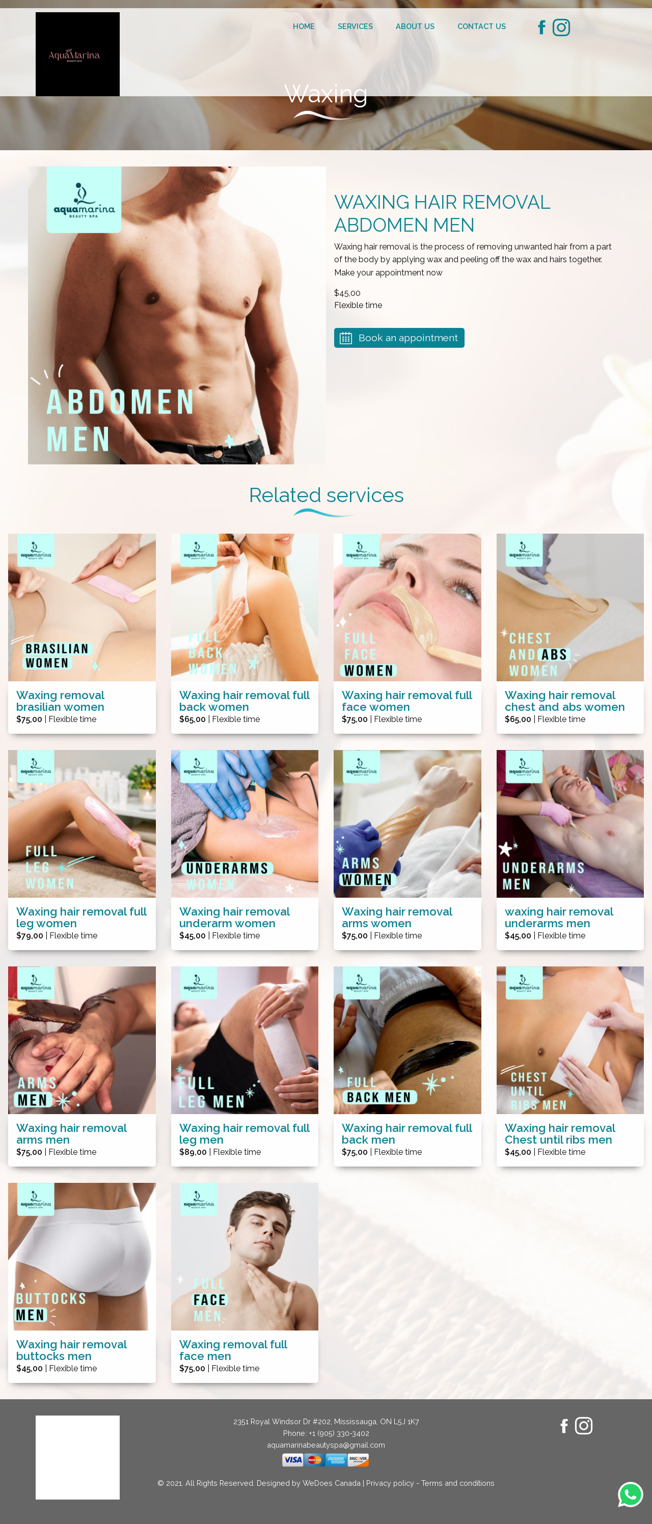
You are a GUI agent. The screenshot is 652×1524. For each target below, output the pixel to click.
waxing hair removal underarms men (559, 917)
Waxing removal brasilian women (60, 701)
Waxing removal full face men (233, 1350)
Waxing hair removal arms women (397, 917)
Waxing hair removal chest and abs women (565, 701)
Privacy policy (390, 1483)
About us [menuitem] (415, 26)
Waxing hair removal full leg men (244, 1134)
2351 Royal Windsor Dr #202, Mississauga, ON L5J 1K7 (326, 1421)
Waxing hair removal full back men (407, 1134)
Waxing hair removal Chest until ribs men (560, 1134)
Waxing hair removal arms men (71, 1134)
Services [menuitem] (355, 26)
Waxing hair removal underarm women (234, 917)
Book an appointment (408, 337)
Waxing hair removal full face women (407, 701)
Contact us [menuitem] (481, 26)
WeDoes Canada (332, 1483)
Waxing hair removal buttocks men (71, 1350)
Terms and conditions (458, 1483)
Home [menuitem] (304, 26)
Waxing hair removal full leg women (81, 917)
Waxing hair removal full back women (244, 701)
